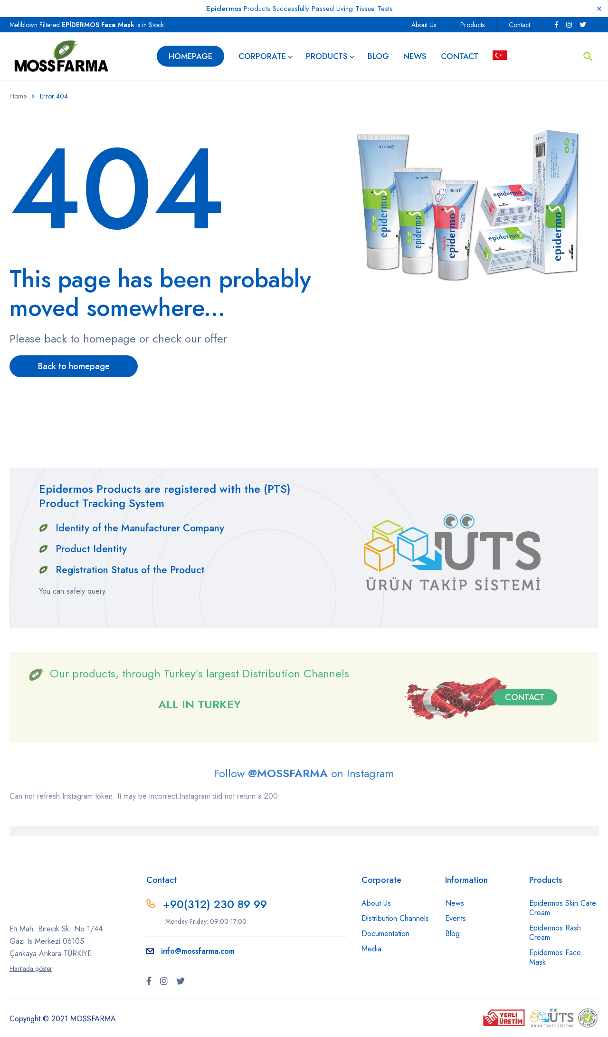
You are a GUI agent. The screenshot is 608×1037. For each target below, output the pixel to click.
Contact (519, 24)
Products (472, 24)
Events (455, 918)
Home (18, 96)
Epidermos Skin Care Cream (562, 908)
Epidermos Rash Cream (555, 932)
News (454, 903)
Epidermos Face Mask (555, 957)
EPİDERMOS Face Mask (98, 24)
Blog (452, 933)
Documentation (385, 933)
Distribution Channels (395, 918)
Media (371, 948)
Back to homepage (74, 366)
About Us (423, 24)
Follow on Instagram (304, 773)
